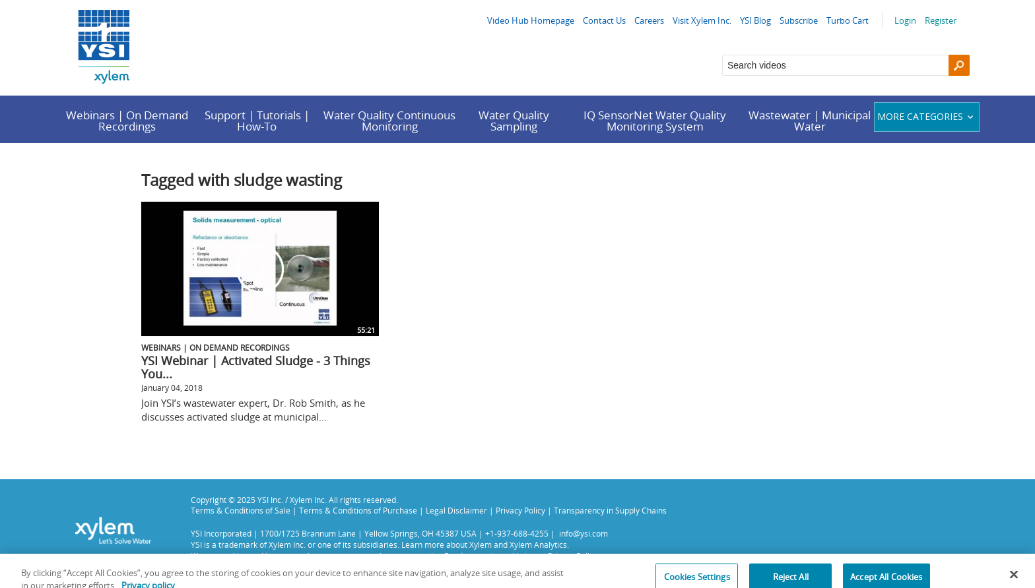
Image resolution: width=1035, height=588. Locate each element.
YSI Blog (755, 20)
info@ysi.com (583, 533)
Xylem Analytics (538, 544)
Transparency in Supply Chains (610, 510)
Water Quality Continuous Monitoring (389, 120)
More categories (927, 116)
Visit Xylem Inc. (702, 20)
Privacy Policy (520, 510)
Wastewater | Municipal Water (810, 120)
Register (940, 20)
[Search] (959, 65)
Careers (649, 20)
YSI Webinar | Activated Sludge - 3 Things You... (255, 367)
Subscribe (799, 20)
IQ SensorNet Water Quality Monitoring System (655, 120)
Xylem (480, 544)
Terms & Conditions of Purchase (358, 510)
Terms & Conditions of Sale (240, 510)
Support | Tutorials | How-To (257, 120)
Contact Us (604, 20)
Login (905, 20)
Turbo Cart (847, 20)
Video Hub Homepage (530, 20)
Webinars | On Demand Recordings (127, 120)
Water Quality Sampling (514, 120)
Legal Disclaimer (456, 510)
